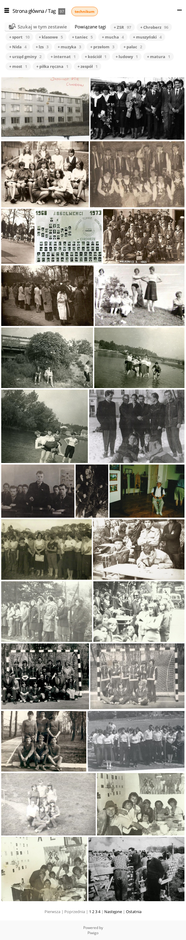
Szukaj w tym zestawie (42, 27)
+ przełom (102, 47)
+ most (18, 66)
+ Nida (18, 47)
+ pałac (132, 47)
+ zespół (87, 66)
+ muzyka (69, 47)
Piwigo (93, 932)
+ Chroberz (154, 27)
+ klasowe (51, 37)
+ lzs (42, 47)
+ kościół (95, 56)
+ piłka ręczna (52, 66)
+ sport (19, 37)
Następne (113, 911)
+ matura (158, 56)
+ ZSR (122, 27)
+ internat (63, 56)
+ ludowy (127, 56)
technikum (85, 11)
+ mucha (113, 37)
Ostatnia (133, 911)
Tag (52, 10)
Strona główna (28, 10)
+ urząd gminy (25, 56)
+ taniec (82, 37)
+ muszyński (147, 37)
